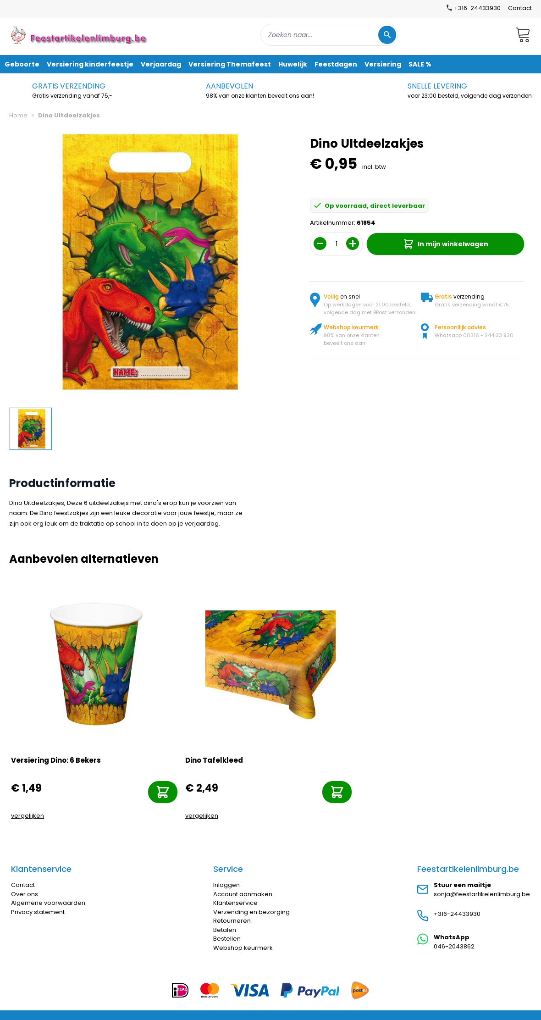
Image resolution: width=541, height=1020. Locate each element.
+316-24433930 (457, 913)
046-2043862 (454, 946)
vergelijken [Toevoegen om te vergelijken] (27, 815)
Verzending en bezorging (251, 912)
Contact (520, 8)
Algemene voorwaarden (48, 902)
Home (18, 115)
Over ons (24, 894)
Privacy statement (38, 912)
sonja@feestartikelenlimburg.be (482, 894)
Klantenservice (235, 902)
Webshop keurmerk (243, 947)
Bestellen (227, 938)
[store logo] (80, 35)
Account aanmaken (242, 894)
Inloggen (226, 885)
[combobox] (329, 35)
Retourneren (232, 920)
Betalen (224, 930)
